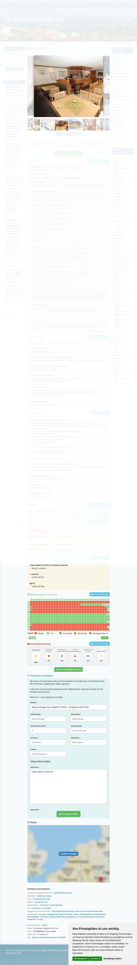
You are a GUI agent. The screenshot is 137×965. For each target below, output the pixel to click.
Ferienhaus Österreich (41, 899)
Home (8, 950)
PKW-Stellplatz (33, 917)
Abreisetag (76, 714)
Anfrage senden (68, 814)
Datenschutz (11, 953)
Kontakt (56, 950)
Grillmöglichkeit (85, 914)
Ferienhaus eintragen (38, 950)
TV (79, 917)
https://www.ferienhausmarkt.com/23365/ (49, 937)
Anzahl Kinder (76, 726)
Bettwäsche (100, 917)
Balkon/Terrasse (66, 914)
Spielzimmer (73, 917)
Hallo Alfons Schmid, (68, 786)
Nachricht (34, 767)
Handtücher (32, 919)
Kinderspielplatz (99, 914)
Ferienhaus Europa (44, 896)
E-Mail (33, 749)
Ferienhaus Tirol (40, 902)
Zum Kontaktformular (99, 594)
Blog (19, 953)
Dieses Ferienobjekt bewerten (68, 669)
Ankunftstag (35, 714)
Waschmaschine (87, 917)
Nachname (76, 738)
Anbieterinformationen (63, 893)
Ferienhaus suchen (20, 950)
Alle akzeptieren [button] (80, 959)
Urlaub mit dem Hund (82, 911)
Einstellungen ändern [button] (112, 959)
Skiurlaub (69, 911)
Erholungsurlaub (58, 911)
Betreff (33, 702)
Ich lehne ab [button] (95, 959)
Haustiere (42, 914)
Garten (76, 914)
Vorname (34, 738)
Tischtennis (44, 917)
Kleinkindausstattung (58, 917)
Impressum (65, 950)
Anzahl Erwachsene (38, 726)
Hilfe (50, 950)
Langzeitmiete (53, 914)
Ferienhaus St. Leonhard (41, 908)
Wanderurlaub (97, 911)
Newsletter (35, 810)
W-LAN (40, 919)
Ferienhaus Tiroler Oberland (51, 905)
